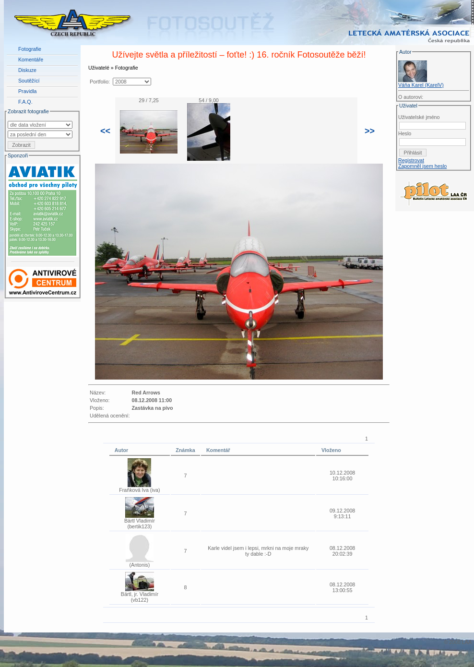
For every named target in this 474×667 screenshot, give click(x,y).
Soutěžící (28, 80)
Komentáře (30, 59)
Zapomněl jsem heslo (422, 166)
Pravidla (27, 91)
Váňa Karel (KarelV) (421, 85)
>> (370, 131)
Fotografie (29, 49)
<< (105, 131)
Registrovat (411, 160)
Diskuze (27, 70)
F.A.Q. (25, 102)
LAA (467, 642)
